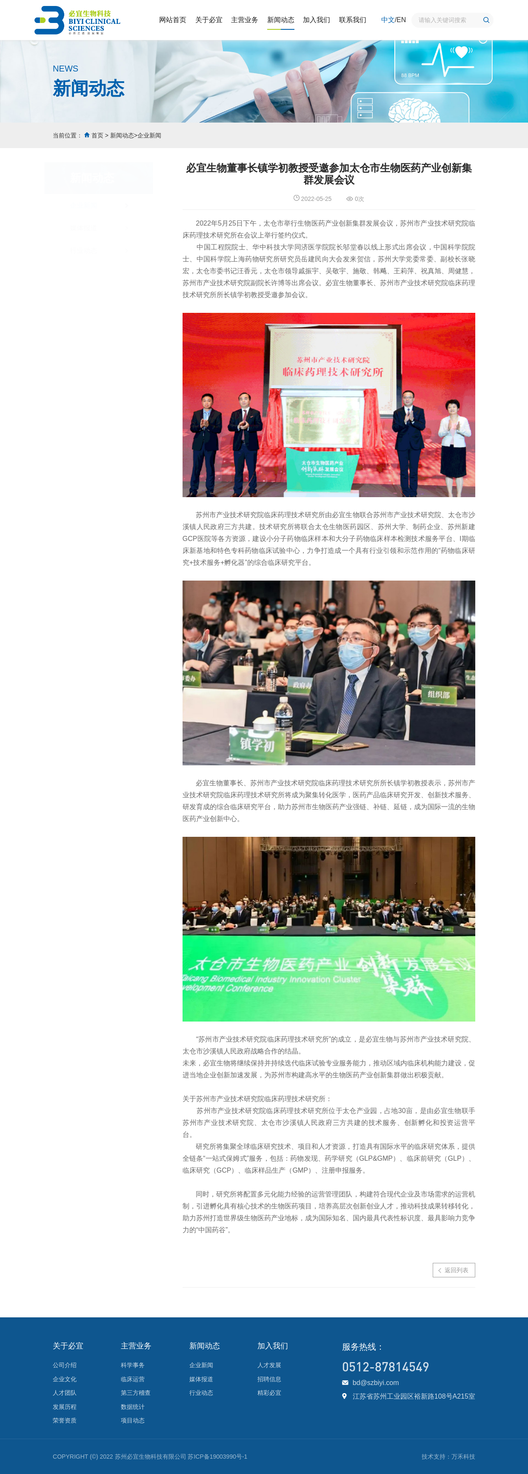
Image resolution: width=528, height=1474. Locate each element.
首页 (97, 135)
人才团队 (65, 1392)
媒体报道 (91, 228)
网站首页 (172, 19)
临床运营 (133, 1379)
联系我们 (352, 19)
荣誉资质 (65, 1420)
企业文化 (65, 1379)
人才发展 (269, 1365)
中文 (388, 19)
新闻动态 (280, 19)
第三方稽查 (136, 1392)
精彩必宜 (269, 1392)
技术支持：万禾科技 (448, 1456)
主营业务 (244, 19)
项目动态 (133, 1420)
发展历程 (65, 1406)
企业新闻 (149, 135)
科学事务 (133, 1365)
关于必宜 (209, 19)
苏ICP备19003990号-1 (217, 1456)
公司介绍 (65, 1365)
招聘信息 (269, 1379)
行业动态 (91, 250)
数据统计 (133, 1406)
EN (401, 19)
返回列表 (457, 1270)
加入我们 (316, 19)
